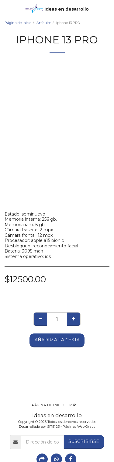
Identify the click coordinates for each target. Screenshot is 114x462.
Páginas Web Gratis (79, 426)
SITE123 (53, 426)
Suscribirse (83, 441)
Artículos (43, 23)
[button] (7, 9)
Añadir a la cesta (57, 340)
